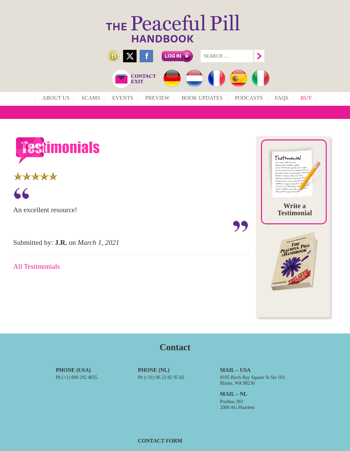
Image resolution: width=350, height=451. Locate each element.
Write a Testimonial (295, 209)
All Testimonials (36, 266)
